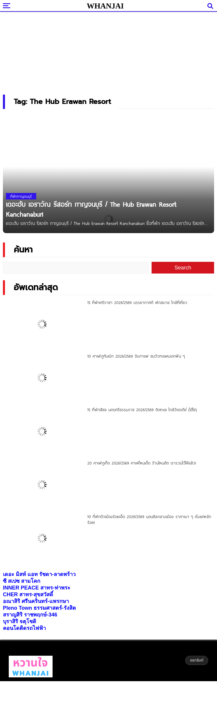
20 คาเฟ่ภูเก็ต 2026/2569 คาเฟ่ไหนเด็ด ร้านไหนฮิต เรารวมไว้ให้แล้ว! (141, 463)
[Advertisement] (108, 51)
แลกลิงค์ (196, 660)
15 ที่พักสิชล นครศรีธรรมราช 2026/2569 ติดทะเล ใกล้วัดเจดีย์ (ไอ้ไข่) (142, 410)
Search (182, 268)
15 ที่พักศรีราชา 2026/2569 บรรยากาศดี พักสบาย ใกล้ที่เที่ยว (137, 302)
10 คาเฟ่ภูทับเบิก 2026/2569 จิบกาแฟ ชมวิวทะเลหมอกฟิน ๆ (136, 356)
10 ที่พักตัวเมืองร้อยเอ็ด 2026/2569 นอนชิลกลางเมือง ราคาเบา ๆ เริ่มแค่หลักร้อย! (149, 519)
